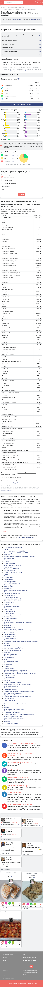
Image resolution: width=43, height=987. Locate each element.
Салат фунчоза (8, 665)
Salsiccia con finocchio (10, 689)
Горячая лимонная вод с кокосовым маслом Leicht (20, 691)
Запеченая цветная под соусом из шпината (17, 647)
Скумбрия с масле (9, 675)
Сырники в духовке (10, 636)
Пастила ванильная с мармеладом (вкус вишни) (19, 714)
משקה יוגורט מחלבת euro (11, 661)
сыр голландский (9, 570)
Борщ (5, 659)
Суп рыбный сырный (10, 654)
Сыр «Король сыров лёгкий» (13, 601)
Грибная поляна (9, 668)
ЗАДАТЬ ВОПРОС (7, 975)
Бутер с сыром (8, 609)
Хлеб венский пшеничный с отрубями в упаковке (19, 556)
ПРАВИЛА (12, 978)
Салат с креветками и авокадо (13, 629)
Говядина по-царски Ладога (13, 650)
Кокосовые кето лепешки (12, 606)
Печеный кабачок (9, 677)
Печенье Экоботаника (11, 597)
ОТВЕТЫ (24, 964)
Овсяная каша (8, 592)
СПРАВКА (5, 970)
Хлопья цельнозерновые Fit (12, 565)
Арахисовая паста (9, 627)
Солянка (6, 720)
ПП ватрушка (8, 567)
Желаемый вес (5, 186)
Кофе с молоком (9, 633)
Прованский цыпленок (11, 638)
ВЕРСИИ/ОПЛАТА (7, 972)
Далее (21, 194)
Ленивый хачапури (10, 711)
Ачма (5, 705)
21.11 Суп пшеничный (11, 723)
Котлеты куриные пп (10, 618)
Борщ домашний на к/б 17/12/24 (14, 709)
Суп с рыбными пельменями (13, 693)
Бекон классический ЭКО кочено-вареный (17, 631)
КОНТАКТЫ (14, 975)
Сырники (7, 645)
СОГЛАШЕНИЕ (6, 978)
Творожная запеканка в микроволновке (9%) (18, 697)
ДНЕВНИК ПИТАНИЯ (8, 954)
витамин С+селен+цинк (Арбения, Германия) (18, 622)
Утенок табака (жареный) (12, 583)
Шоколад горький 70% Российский (15, 704)
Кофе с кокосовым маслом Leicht (14, 551)
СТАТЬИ (5, 964)
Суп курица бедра (9, 558)
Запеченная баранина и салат (28, 9)
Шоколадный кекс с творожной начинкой (17, 684)
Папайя (6, 562)
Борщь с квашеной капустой (13, 716)
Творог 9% (7, 549)
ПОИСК (24, 954)
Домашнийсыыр (9, 617)
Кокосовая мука (9, 602)
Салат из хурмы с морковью (13, 585)
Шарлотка (7, 554)
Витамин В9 (7, 625)
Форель (6, 707)
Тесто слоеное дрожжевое (12, 576)
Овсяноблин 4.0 (9, 579)
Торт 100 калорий (9, 695)
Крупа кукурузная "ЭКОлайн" (13, 615)
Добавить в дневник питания (21, 104)
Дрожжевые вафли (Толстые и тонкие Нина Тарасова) (21, 641)
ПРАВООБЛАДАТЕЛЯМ (8, 967)
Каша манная (8, 679)
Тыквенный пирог (9, 656)
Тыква (6, 574)
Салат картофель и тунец (12, 713)
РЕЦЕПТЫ (5, 957)
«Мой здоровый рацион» (26, 537)
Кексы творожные (9, 595)
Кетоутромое (8, 624)
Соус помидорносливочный (13, 547)
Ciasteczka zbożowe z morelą (12, 599)
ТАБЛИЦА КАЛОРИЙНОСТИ (29, 957)
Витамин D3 (7, 588)
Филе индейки (8, 586)
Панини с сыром (9, 663)
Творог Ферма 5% (9, 634)
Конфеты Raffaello (9, 563)
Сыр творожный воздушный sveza (14, 672)
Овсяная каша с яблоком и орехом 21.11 (16, 670)
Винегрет (7, 652)
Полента (6, 702)
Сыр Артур (7, 620)
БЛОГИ (4, 960)
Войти (39, 2)
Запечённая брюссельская (12, 640)
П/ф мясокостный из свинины (13, 649)
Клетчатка (7, 666)
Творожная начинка (10, 688)
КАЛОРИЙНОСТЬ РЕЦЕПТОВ (29, 960)
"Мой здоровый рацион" (18, 71)
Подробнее (16, 483)
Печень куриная (9, 613)
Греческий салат (9, 657)
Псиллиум (7, 604)
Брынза (6, 643)
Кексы (6, 560)
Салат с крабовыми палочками (14, 718)
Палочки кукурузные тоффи (13, 572)
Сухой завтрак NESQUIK (11, 569)
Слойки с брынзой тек (11, 686)
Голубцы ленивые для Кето (12, 682)
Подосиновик (8, 578)
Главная (3, 7)
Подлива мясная (9, 698)
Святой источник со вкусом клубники (16, 590)
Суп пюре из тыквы (10, 581)
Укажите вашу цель (7, 175)
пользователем (16, 19)
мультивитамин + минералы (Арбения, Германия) (19, 673)
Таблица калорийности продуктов (15, 7)
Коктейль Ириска (9, 611)
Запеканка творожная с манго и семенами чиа (18, 608)
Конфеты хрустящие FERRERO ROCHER (16, 553)
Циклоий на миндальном (12, 593)
